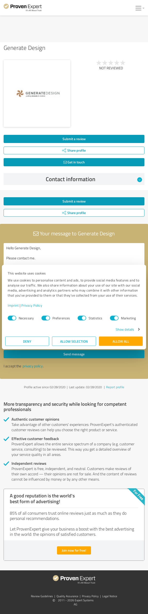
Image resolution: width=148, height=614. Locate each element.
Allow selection (74, 341)
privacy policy (33, 366)
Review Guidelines (42, 596)
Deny (27, 341)
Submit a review (74, 139)
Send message (74, 354)
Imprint (13, 305)
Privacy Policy (31, 305)
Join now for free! (74, 550)
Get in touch (74, 162)
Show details (125, 329)
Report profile (115, 387)
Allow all (121, 341)
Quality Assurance (67, 596)
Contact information (94, 179)
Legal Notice (109, 596)
